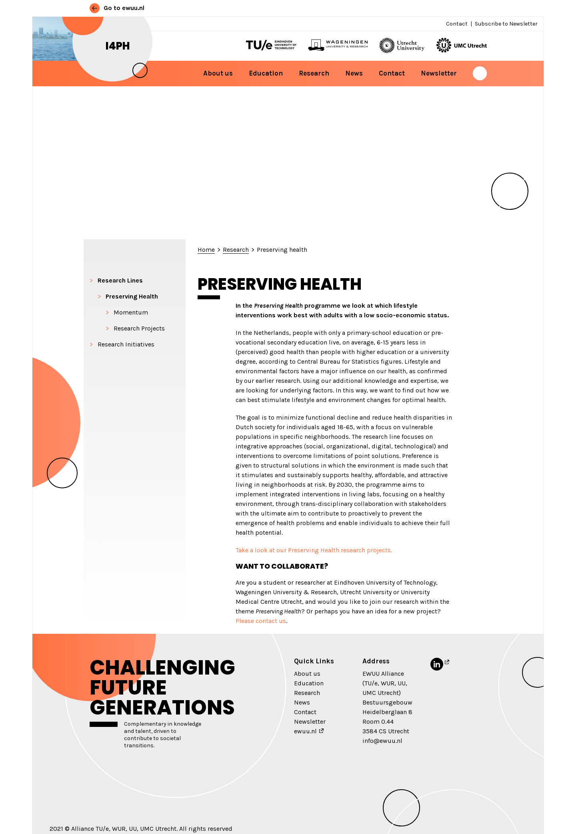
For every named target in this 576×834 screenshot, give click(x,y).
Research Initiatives (126, 344)
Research (314, 73)
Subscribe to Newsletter (506, 23)
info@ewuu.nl (382, 740)
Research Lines (120, 280)
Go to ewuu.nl (117, 8)
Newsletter (439, 73)
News (354, 73)
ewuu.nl (305, 731)
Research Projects (139, 328)
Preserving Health (132, 296)
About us (218, 73)
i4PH (118, 46)
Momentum (131, 312)
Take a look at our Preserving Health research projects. (314, 550)
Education (266, 73)
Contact (457, 23)
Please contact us (261, 621)
